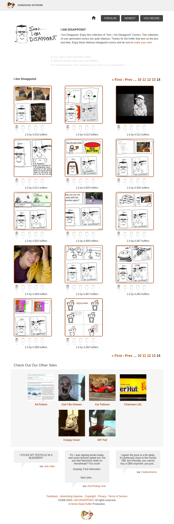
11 (144, 79)
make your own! (143, 42)
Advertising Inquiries (71, 496)
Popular (110, 18)
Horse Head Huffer (81, 504)
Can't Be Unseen (72, 404)
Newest (129, 18)
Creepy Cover (71, 440)
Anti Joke (49, 466)
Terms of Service (117, 496)
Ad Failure (41, 404)
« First (117, 79)
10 (139, 79)
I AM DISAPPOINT (83, 500)
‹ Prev (127, 79)
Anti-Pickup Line (96, 486)
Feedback (52, 496)
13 (154, 79)
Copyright (90, 496)
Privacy (102, 496)
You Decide (152, 18)
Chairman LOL (133, 404)
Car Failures (102, 404)
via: (42, 466)
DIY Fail (102, 440)
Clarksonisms (149, 472)
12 (149, 79)
